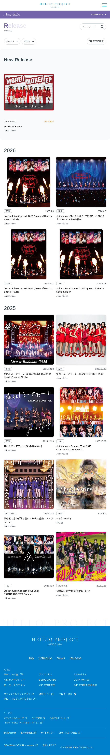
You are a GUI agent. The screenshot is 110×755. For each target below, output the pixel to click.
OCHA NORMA (81, 679)
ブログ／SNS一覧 (68, 693)
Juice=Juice (80, 674)
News (61, 658)
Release (75, 658)
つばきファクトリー (14, 679)
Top (31, 658)
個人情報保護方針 (28, 732)
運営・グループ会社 (69, 732)
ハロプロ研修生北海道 (85, 685)
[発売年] (29, 41)
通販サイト (46, 693)
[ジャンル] (12, 41)
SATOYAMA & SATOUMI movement (21, 745)
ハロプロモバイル (59, 718)
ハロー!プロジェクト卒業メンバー (21, 698)
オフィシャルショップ (15, 718)
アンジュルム (45, 674)
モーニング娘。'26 (13, 674)
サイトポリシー (48, 732)
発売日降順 (96, 41)
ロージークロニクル (14, 685)
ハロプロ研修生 (47, 685)
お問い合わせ (10, 732)
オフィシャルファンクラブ (19, 693)
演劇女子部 (49, 745)
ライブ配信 (38, 718)
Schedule (45, 658)
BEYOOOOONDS (47, 679)
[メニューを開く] (104, 5)
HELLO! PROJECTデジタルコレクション (23, 722)
